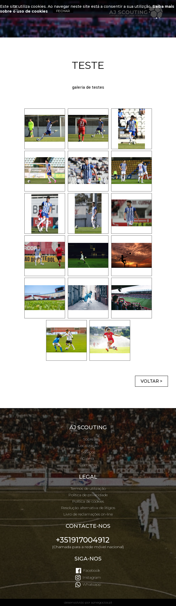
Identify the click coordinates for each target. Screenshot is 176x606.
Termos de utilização (88, 488)
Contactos (88, 464)
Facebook (91, 570)
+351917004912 (83, 539)
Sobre (88, 439)
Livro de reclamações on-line (88, 514)
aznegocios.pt (101, 602)
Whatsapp (92, 584)
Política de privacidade (88, 494)
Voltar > (151, 381)
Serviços (88, 452)
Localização (88, 445)
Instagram (92, 577)
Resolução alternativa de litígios (88, 507)
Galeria (88, 458)
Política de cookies (88, 501)
